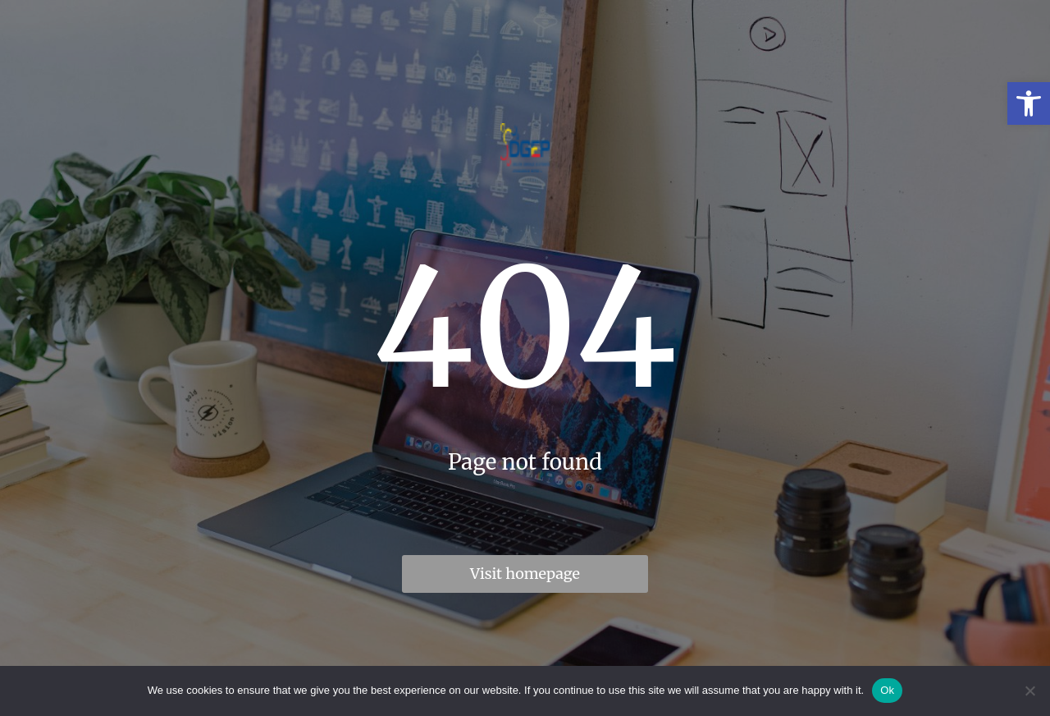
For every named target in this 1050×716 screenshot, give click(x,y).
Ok (887, 690)
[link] (1028, 103)
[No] (1029, 690)
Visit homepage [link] (525, 573)
